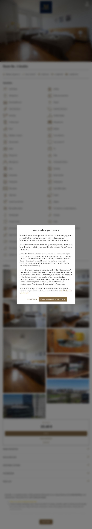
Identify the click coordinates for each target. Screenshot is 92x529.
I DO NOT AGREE (32, 299)
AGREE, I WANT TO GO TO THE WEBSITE (52, 299)
